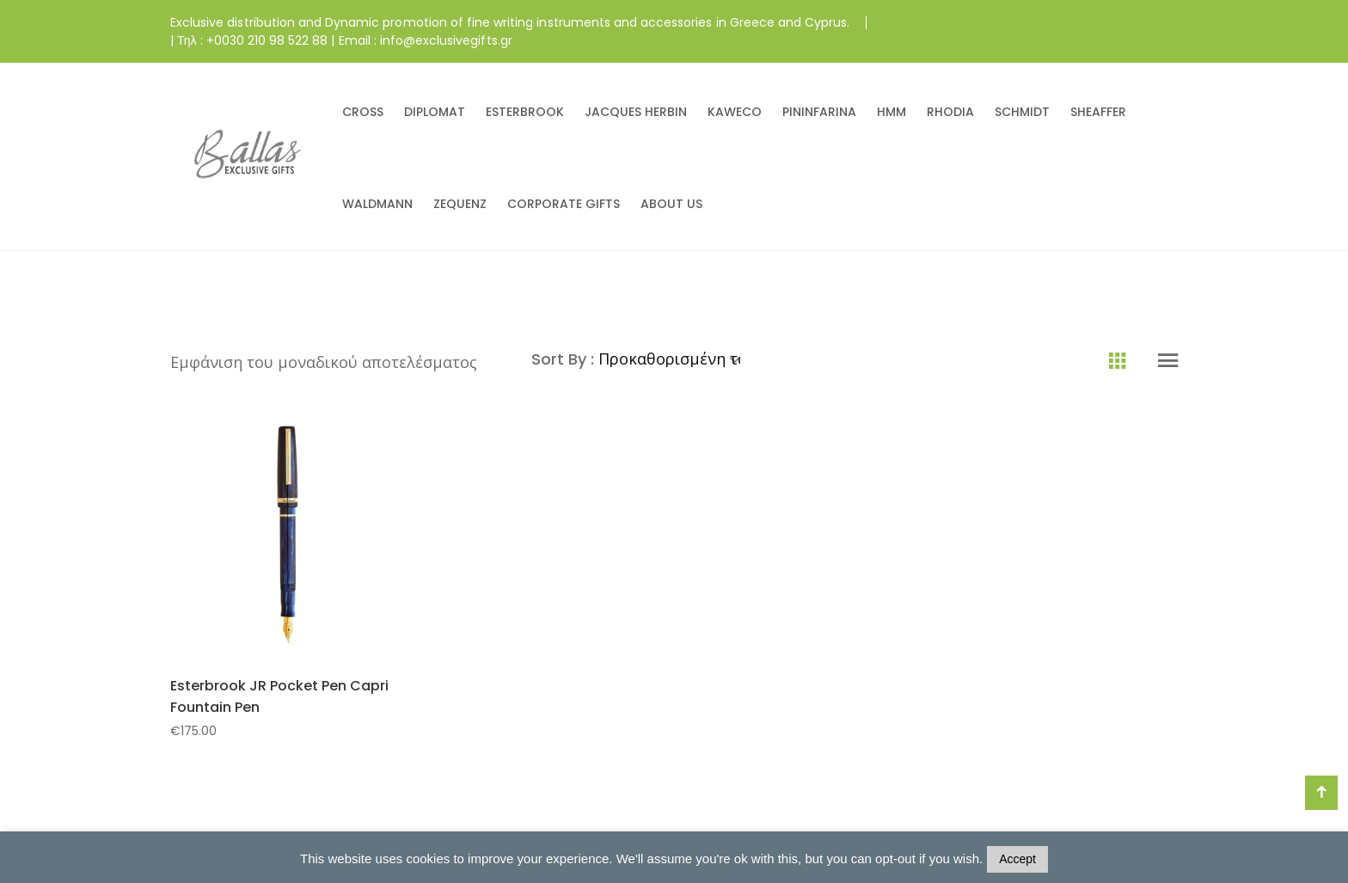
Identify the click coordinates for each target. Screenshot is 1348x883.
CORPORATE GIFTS (563, 203)
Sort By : (564, 359)
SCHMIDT (1022, 111)
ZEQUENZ (460, 203)
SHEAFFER (1098, 111)
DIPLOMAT (434, 111)
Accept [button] (1017, 859)
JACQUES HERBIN (636, 111)
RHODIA (950, 111)
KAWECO (735, 111)
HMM (891, 111)
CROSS (362, 111)
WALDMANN (377, 203)
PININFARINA (819, 111)
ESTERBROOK (525, 111)
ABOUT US (671, 203)
